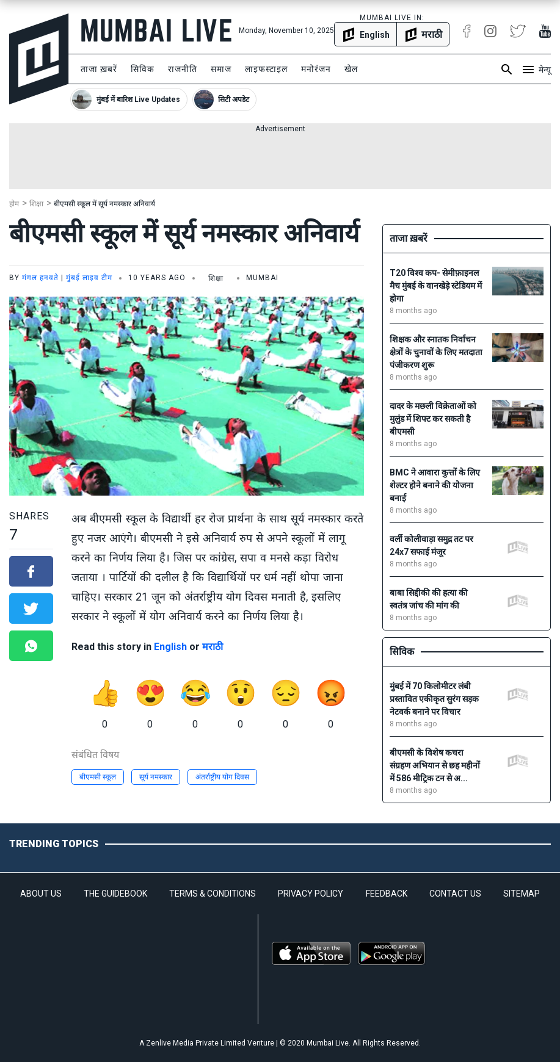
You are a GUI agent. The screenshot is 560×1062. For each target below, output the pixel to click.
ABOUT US (41, 893)
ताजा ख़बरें (99, 69)
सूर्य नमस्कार (155, 777)
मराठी (212, 646)
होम (14, 204)
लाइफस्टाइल (266, 69)
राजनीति (182, 69)
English (170, 646)
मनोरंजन (316, 69)
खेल (351, 69)
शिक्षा (36, 204)
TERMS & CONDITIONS (212, 893)
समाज (221, 69)
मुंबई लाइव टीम (89, 277)
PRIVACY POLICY (310, 893)
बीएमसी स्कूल (97, 777)
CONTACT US (455, 893)
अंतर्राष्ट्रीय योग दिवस (222, 777)
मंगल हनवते (40, 277)
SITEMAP (521, 893)
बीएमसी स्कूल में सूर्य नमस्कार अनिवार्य (104, 204)
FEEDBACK (386, 893)
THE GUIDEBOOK (115, 893)
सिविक (143, 69)
